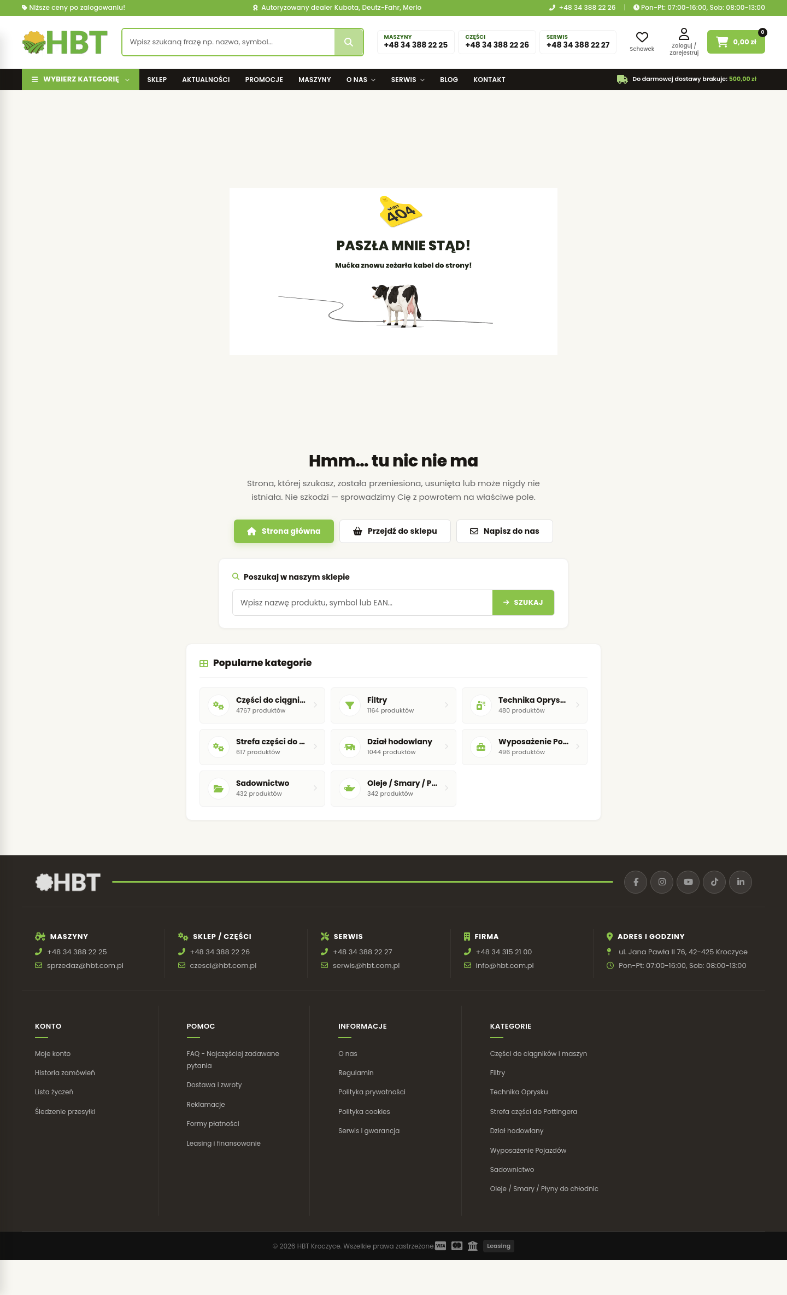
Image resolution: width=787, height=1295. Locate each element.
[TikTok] (714, 882)
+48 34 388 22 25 (77, 952)
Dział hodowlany (517, 1130)
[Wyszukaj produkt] (228, 42)
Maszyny (314, 79)
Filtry (498, 1072)
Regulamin (356, 1072)
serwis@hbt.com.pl (366, 965)
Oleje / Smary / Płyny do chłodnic (544, 1188)
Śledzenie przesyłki (65, 1111)
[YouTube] (688, 882)
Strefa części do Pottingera (534, 1111)
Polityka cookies (364, 1111)
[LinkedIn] (740, 882)
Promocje (264, 79)
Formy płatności (213, 1123)
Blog (449, 79)
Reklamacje (206, 1104)
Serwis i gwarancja (369, 1130)
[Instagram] (661, 882)
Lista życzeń (54, 1091)
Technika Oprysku (519, 1091)
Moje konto (53, 1053)
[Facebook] (635, 882)
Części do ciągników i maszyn (539, 1053)
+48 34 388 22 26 (582, 7)
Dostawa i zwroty (214, 1084)
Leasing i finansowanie (224, 1143)
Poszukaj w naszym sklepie (291, 576)
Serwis (408, 79)
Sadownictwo (512, 1169)
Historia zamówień (65, 1072)
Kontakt (489, 79)
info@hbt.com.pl (505, 965)
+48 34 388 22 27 (362, 952)
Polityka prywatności (372, 1091)
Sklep (157, 79)
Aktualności (206, 79)
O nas (361, 79)
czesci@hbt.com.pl (223, 965)
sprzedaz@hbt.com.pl (85, 965)
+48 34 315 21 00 (504, 952)
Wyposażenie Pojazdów (528, 1150)
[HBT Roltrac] (65, 42)
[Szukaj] (348, 42)
